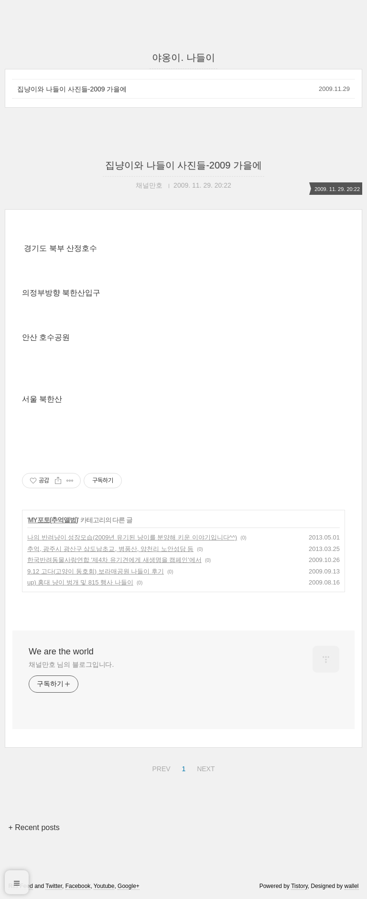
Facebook (78, 886)
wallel (352, 886)
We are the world (61, 651)
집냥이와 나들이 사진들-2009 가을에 (72, 89)
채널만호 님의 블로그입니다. (71, 664)
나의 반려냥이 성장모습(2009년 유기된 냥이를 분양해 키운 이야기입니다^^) (132, 537)
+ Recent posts (33, 827)
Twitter (53, 886)
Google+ (129, 886)
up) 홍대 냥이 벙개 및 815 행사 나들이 (80, 582)
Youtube (104, 886)
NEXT (204, 767)
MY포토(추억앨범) (53, 520)
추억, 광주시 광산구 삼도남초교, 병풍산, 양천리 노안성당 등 (110, 548)
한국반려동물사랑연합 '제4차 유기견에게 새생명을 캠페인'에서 (114, 559)
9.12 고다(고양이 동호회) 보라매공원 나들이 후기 (95, 571)
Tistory (299, 886)
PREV (160, 767)
